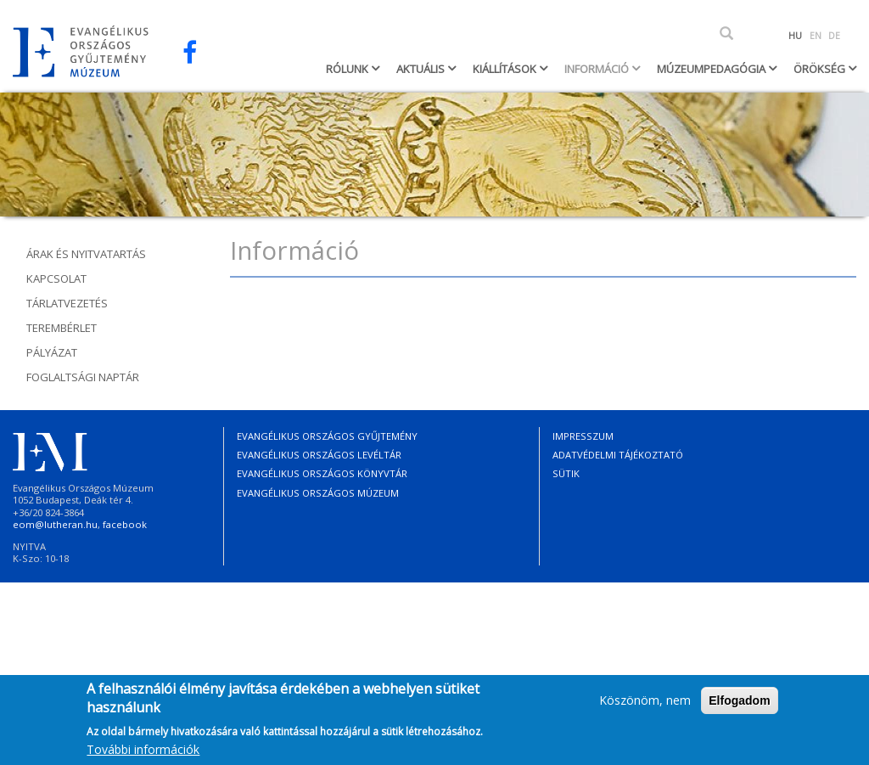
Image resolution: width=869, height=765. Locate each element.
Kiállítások (506, 68)
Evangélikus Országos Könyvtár (322, 473)
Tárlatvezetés (67, 303)
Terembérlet (61, 327)
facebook (125, 524)
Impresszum (583, 436)
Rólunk (348, 68)
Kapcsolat (56, 278)
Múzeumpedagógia (712, 68)
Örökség (820, 68)
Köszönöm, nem (645, 704)
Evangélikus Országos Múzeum (318, 493)
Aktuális (421, 68)
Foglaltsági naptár (82, 377)
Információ (597, 68)
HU (795, 36)
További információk (143, 753)
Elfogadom (739, 705)
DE (834, 36)
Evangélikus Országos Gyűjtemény (327, 436)
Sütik (566, 473)
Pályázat (51, 352)
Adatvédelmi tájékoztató (617, 454)
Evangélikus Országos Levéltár (319, 454)
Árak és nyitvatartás (86, 254)
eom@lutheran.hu (55, 524)
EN (815, 36)
